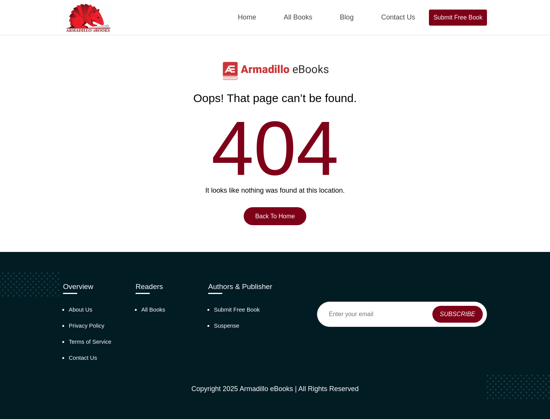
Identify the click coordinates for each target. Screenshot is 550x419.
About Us (80, 309)
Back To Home (275, 216)
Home (247, 17)
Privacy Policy (86, 325)
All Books (298, 17)
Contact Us (398, 17)
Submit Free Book (458, 17)
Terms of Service (90, 341)
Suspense (226, 325)
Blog (347, 17)
